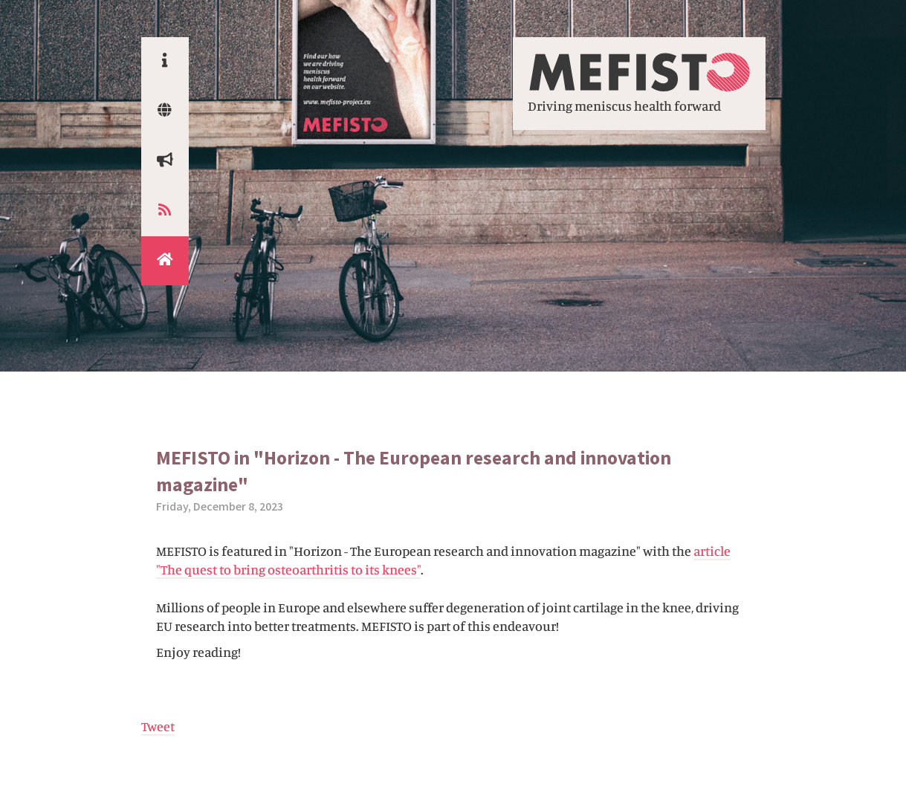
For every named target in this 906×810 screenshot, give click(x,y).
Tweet (158, 726)
